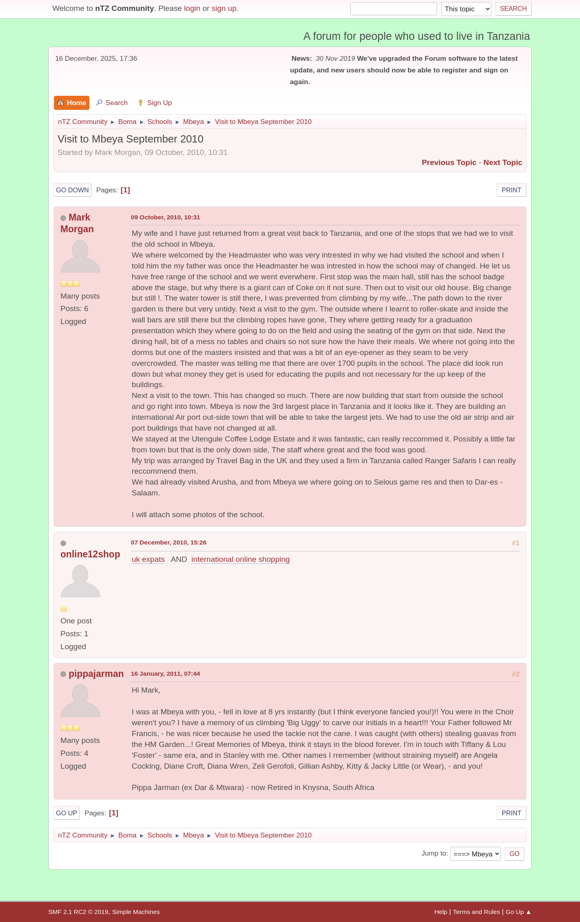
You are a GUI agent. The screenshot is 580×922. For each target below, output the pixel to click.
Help (441, 911)
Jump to (433, 854)
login (192, 8)
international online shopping (240, 559)
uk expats (148, 559)
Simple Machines (136, 911)
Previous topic (449, 162)
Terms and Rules (476, 911)
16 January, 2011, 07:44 (165, 673)
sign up (223, 8)
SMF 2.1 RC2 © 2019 (78, 911)
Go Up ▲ (518, 911)
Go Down (72, 190)
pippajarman (96, 673)
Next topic (502, 162)
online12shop (90, 554)
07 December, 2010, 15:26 (169, 542)
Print (512, 190)
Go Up (66, 813)
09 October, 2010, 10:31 (165, 217)
